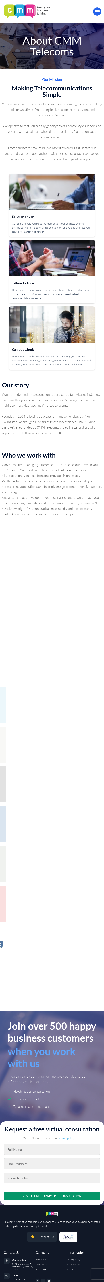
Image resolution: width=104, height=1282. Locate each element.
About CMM (41, 1259)
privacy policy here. (69, 1138)
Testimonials (41, 1264)
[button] (97, 11)
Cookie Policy (73, 1264)
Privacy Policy (73, 1259)
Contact (70, 1269)
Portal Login (41, 1269)
